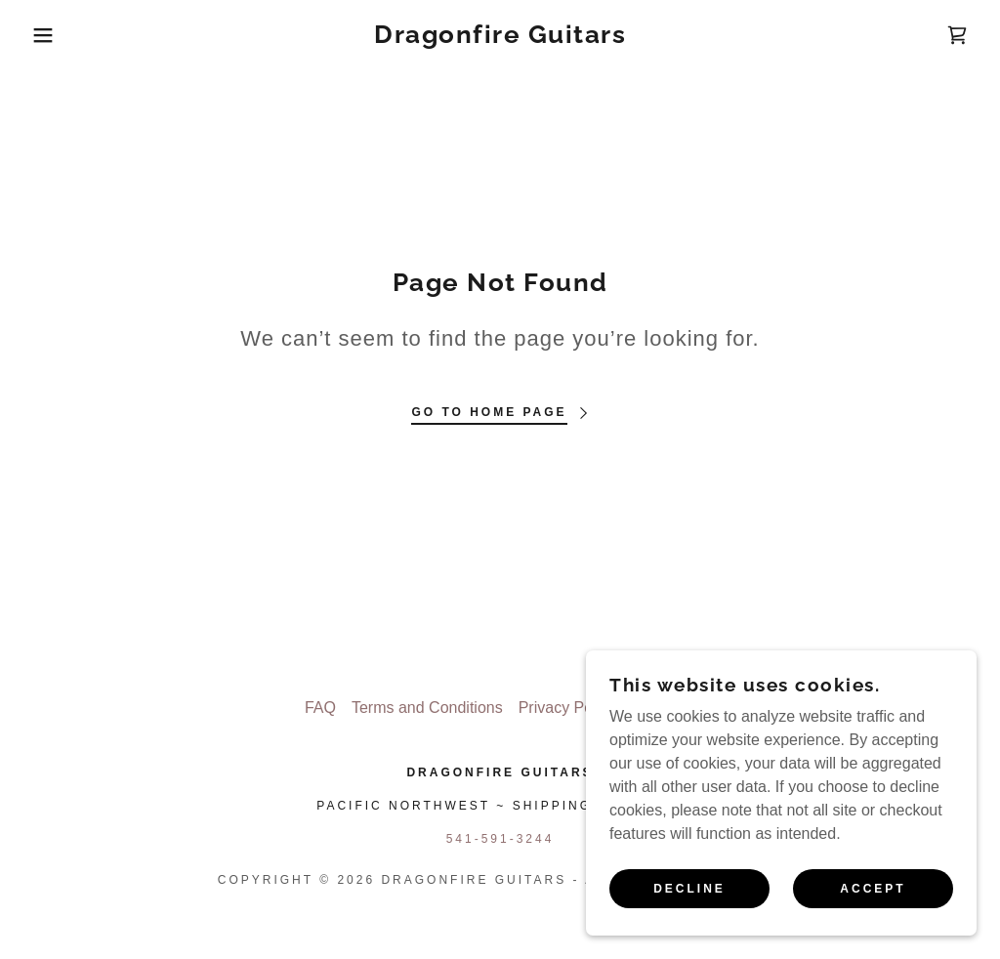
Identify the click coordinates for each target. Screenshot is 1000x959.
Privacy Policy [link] (567, 707)
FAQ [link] (320, 707)
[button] (49, 35)
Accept (872, 889)
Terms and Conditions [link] (427, 707)
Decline (689, 889)
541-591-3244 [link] (500, 839)
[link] (500, 37)
